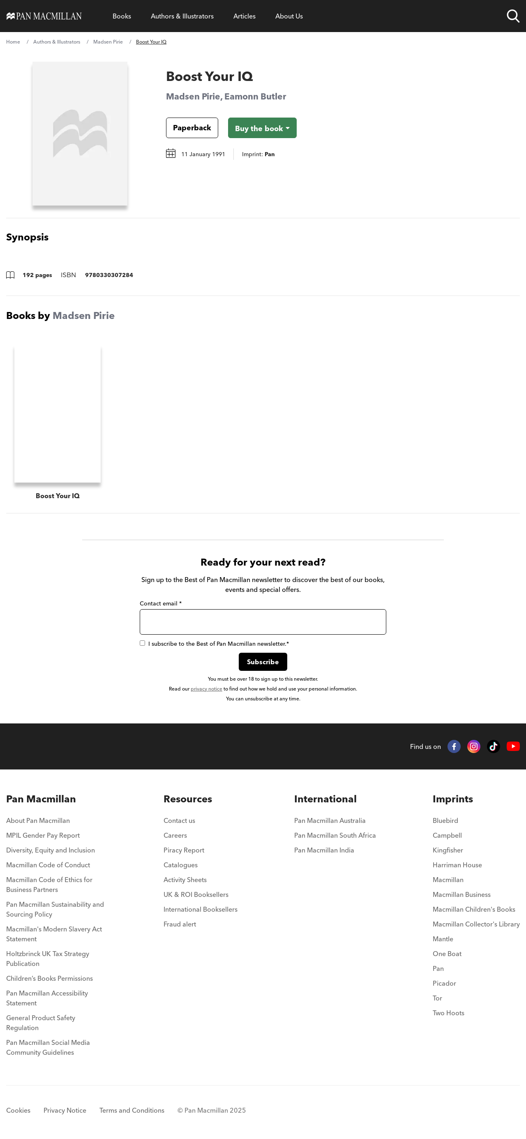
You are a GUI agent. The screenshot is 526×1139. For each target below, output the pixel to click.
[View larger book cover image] (79, 134)
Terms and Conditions (131, 1103)
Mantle (443, 931)
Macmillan (448, 872)
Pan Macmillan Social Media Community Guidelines (48, 1040)
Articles (244, 16)
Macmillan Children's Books (474, 902)
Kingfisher (448, 843)
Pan (438, 961)
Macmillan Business (462, 887)
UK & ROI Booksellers (196, 887)
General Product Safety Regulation (40, 1015)
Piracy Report (184, 843)
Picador (444, 976)
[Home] (44, 16)
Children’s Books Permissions (49, 971)
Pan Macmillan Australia (330, 813)
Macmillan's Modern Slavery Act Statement (54, 926)
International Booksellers (201, 902)
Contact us (179, 813)
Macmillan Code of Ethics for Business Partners (49, 877)
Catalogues (181, 857)
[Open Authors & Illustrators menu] (182, 16)
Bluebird (445, 813)
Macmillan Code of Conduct (48, 857)
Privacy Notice (65, 1103)
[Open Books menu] (122, 16)
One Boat (447, 946)
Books (122, 16)
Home (13, 42)
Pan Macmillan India (324, 843)
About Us (289, 16)
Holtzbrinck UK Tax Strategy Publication (47, 951)
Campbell (447, 828)
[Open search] (513, 16)
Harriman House (457, 857)
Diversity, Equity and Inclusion (50, 843)
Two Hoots (448, 1005)
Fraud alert (180, 917)
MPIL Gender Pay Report (43, 828)
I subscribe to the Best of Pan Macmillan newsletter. (214, 636)
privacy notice (206, 681)
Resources (188, 791)
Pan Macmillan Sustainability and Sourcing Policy (55, 902)
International (325, 791)
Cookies (18, 1103)
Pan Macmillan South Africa (335, 828)
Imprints (453, 791)
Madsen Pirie (108, 42)
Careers (175, 828)
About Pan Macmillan (38, 813)
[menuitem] (56, 815)
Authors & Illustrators (182, 16)
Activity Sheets (185, 872)
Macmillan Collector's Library (476, 917)
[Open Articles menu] (244, 16)
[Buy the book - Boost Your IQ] (262, 128)
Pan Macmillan (41, 791)
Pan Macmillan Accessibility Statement (47, 991)
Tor (437, 991)
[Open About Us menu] (289, 16)
